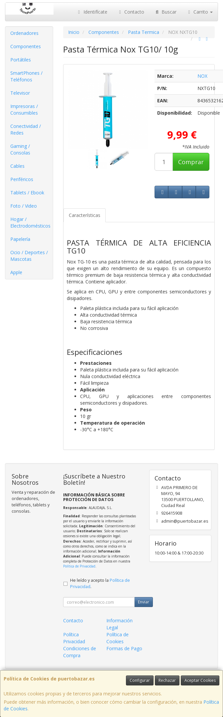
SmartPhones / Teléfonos (26, 76)
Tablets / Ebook (27, 192)
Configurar (140, 680)
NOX (202, 76)
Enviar (143, 602)
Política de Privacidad (79, 566)
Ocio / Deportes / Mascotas (29, 255)
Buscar (165, 12)
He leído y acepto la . (100, 583)
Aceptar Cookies (200, 680)
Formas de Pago (124, 648)
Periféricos (21, 179)
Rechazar (167, 680)
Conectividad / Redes (25, 129)
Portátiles (20, 59)
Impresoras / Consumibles (24, 109)
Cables (17, 166)
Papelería (20, 239)
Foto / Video (23, 206)
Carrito (199, 12)
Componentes (25, 46)
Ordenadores (24, 33)
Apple (16, 272)
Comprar (191, 162)
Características (84, 215)
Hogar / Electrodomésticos (30, 222)
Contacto (131, 12)
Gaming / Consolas (20, 149)
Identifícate (91, 12)
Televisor (20, 93)
